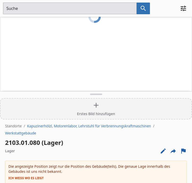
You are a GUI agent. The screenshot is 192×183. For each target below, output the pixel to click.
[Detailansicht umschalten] (96, 94)
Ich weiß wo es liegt (26, 178)
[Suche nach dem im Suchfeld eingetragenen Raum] (143, 8)
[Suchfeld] (69, 8)
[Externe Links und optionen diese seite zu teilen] (173, 151)
